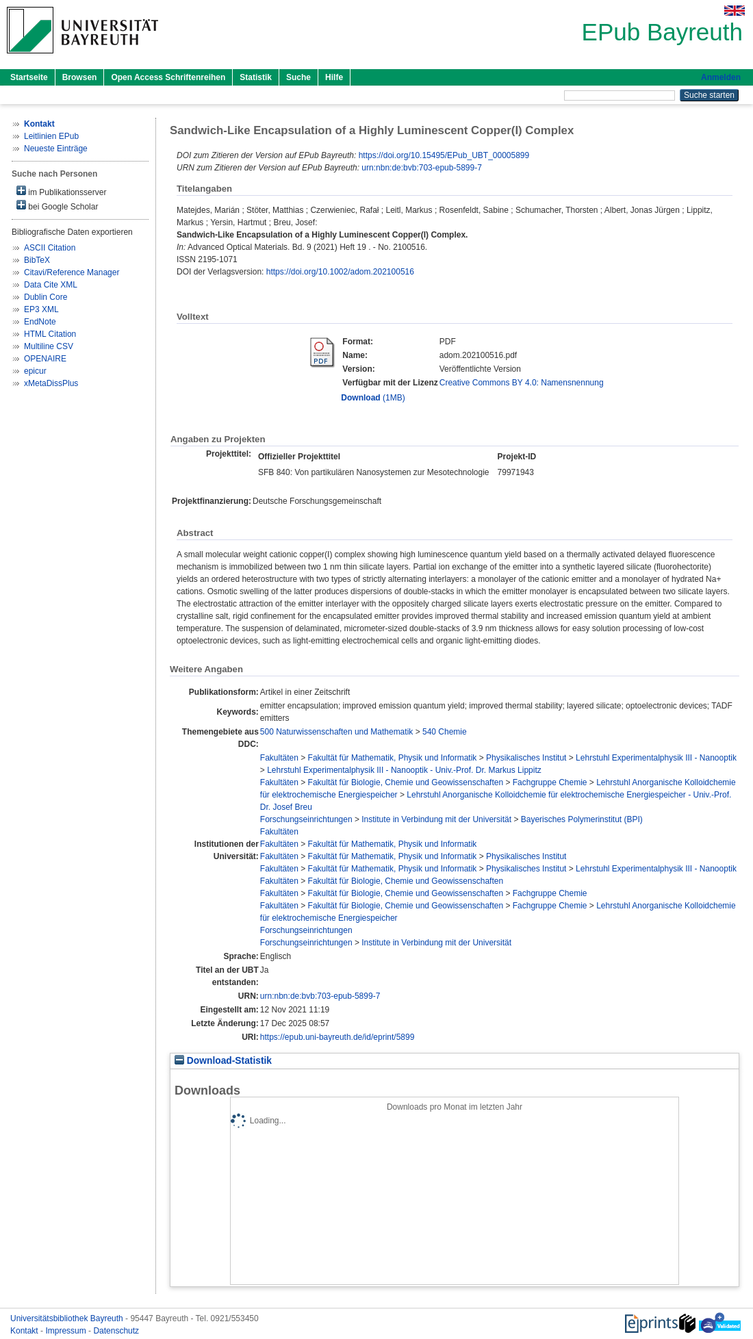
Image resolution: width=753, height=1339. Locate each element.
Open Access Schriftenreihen (168, 77)
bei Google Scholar (57, 206)
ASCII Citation (49, 248)
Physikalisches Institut (526, 758)
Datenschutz (116, 1331)
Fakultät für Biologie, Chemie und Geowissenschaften (406, 782)
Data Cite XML (50, 285)
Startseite (29, 77)
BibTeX (37, 260)
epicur (35, 371)
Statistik (256, 77)
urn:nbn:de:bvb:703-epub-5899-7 (421, 168)
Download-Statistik (223, 1061)
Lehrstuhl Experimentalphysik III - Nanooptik (656, 758)
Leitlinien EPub (51, 136)
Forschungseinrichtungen (306, 819)
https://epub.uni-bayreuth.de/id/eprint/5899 (337, 1037)
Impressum (66, 1331)
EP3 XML (41, 309)
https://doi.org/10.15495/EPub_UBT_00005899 (444, 155)
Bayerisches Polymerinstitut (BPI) (582, 819)
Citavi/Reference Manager (71, 272)
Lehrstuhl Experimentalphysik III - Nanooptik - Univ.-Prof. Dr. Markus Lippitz (404, 770)
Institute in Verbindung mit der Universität (436, 819)
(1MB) (373, 398)
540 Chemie (444, 732)
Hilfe (334, 77)
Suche (298, 77)
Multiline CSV (48, 346)
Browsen (79, 77)
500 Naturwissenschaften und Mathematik (336, 732)
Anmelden (721, 77)
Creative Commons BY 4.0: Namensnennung (521, 382)
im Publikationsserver (61, 191)
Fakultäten (279, 758)
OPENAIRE (45, 359)
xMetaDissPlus (51, 383)
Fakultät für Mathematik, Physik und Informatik (392, 758)
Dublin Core (45, 297)
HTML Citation (50, 334)
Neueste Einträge (56, 148)
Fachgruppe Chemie (550, 782)
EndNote (40, 322)
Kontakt (25, 1331)
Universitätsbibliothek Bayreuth (67, 1318)
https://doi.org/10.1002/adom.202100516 (340, 272)
